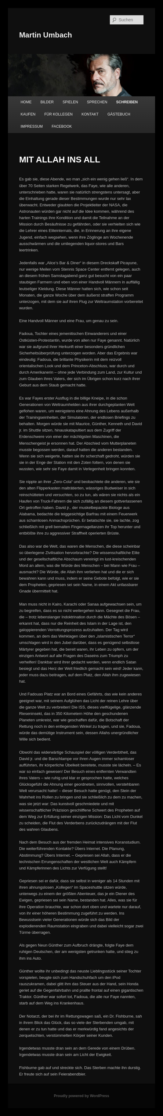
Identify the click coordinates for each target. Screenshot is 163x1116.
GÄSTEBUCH (118, 114)
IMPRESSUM (31, 126)
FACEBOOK (62, 126)
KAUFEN (27, 114)
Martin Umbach (45, 35)
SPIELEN (70, 102)
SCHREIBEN (127, 102)
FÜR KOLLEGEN (58, 114)
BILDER (47, 102)
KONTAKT (90, 114)
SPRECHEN (97, 102)
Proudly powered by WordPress (81, 1096)
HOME (25, 102)
